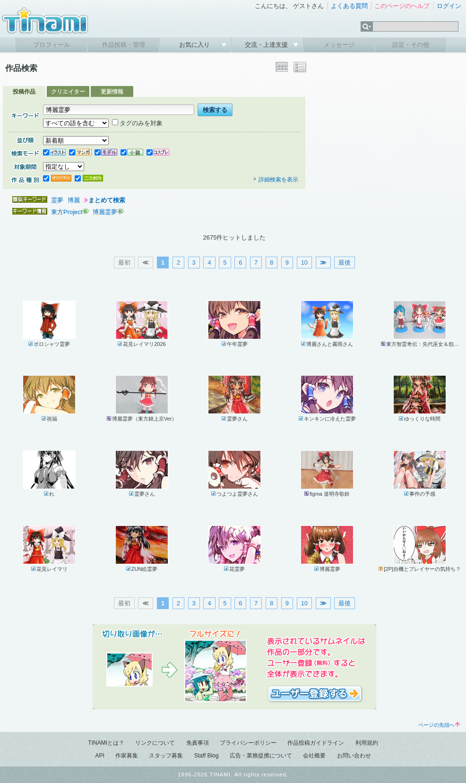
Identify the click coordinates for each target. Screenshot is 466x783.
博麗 (74, 200)
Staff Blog (206, 755)
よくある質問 (349, 5)
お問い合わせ (354, 755)
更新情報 (112, 91)
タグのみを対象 (137, 123)
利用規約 (366, 743)
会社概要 (314, 755)
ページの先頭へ (439, 725)
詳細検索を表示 (275, 179)
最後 (344, 262)
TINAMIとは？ (106, 743)
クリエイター (68, 91)
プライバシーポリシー (248, 743)
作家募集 (126, 755)
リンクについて (155, 743)
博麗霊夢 (105, 211)
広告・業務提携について (261, 755)
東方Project (66, 211)
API (99, 755)
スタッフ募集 (166, 755)
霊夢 (57, 200)
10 (304, 262)
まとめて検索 (106, 200)
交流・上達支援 (267, 44)
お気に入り (195, 44)
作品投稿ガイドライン (315, 743)
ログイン (449, 5)
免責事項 (197, 743)
